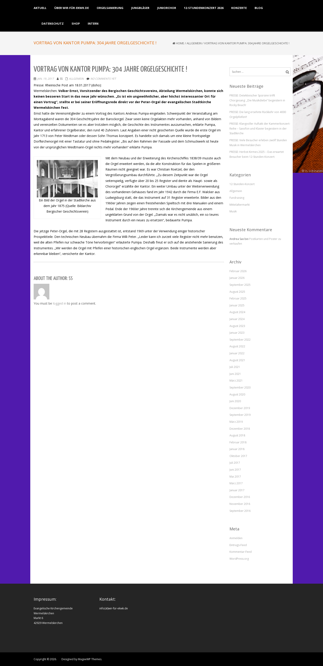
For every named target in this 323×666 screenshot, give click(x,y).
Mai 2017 (235, 476)
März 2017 (236, 483)
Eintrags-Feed (238, 545)
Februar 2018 (238, 442)
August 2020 (237, 394)
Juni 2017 (235, 470)
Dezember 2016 (239, 497)
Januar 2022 (236, 353)
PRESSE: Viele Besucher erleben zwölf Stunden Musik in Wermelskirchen (258, 142)
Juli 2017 (234, 463)
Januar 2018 (236, 449)
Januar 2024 (236, 319)
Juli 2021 (234, 367)
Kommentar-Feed (240, 552)
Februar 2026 (238, 271)
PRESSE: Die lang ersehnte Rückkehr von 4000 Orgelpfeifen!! (257, 114)
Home (180, 43)
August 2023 (237, 326)
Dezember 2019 (239, 408)
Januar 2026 (236, 278)
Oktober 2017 (238, 456)
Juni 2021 (235, 374)
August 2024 (237, 312)
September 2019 (240, 415)
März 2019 (236, 422)
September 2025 (240, 285)
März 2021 (236, 380)
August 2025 (237, 292)
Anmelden (235, 538)
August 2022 (237, 346)
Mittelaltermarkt (239, 205)
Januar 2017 (236, 490)
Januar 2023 (236, 333)
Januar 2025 (236, 305)
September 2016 (240, 511)
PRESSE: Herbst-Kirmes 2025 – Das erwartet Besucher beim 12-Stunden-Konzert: (256, 154)
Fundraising (236, 198)
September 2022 (240, 340)
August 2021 (237, 360)
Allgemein (194, 43)
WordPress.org (239, 559)
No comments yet (103, 79)
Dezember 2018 (239, 429)
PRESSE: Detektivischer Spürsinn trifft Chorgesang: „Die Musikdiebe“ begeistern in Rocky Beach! (257, 100)
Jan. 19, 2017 (45, 79)
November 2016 (239, 504)
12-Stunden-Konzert (242, 184)
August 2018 (237, 435)
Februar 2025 (238, 298)
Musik (233, 211)
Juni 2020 (235, 401)
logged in (59, 303)
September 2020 (240, 387)
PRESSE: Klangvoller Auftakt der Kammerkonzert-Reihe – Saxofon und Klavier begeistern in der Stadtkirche (259, 128)
